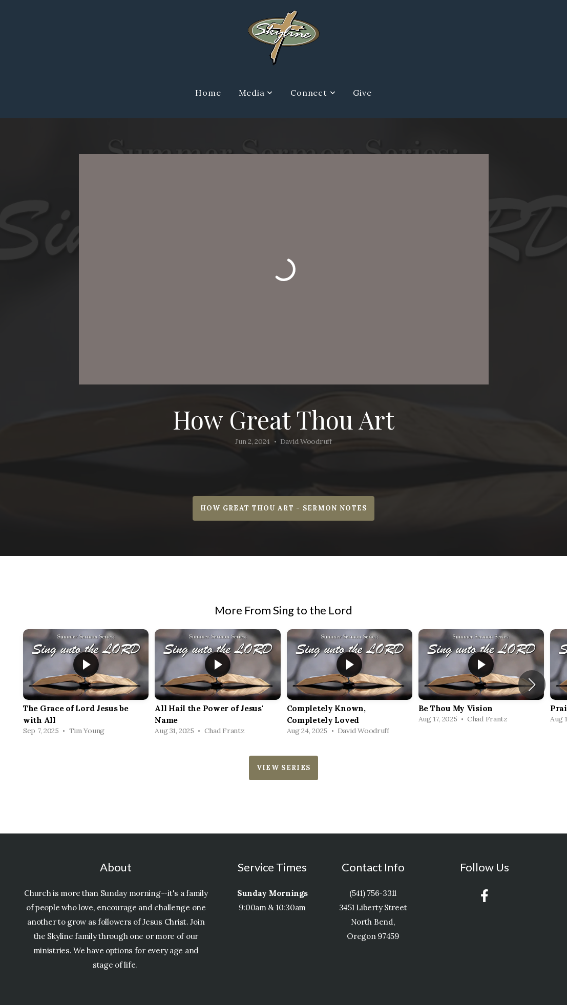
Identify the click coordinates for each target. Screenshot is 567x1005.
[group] (86, 684)
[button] (532, 684)
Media (256, 93)
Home (208, 93)
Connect (312, 93)
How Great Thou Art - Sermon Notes (283, 508)
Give (362, 93)
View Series (283, 767)
